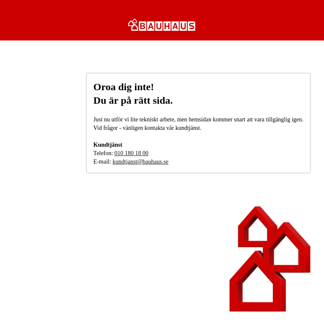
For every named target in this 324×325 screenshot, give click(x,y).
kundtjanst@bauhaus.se (140, 161)
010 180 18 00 (131, 153)
